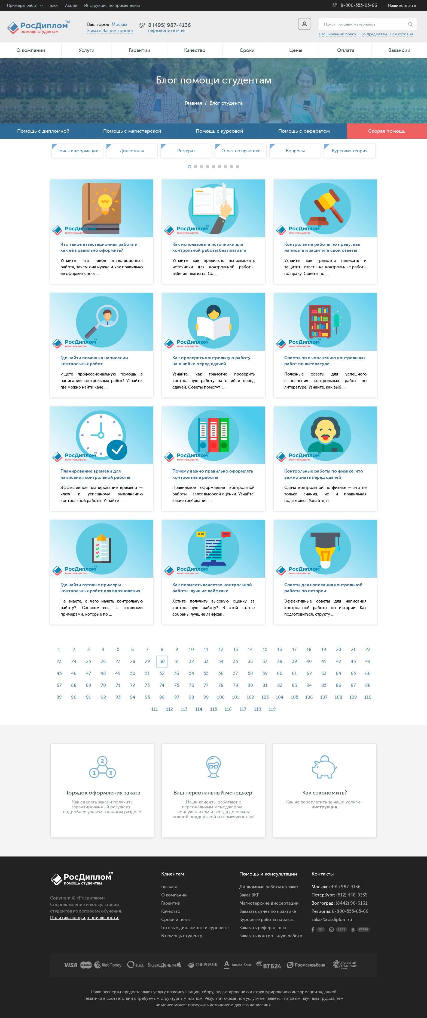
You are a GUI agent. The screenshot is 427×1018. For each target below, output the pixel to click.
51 (147, 673)
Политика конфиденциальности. (84, 917)
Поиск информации (77, 150)
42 (338, 661)
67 (59, 685)
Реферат (186, 150)
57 (235, 673)
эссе (283, 927)
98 (191, 697)
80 (250, 685)
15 (265, 649)
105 (294, 697)
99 (206, 697)
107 (324, 697)
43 (353, 661)
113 (184, 709)
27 (117, 661)
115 (213, 709)
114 (198, 709)
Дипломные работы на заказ (268, 886)
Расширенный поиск (337, 34)
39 (294, 661)
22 (367, 649)
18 (309, 649)
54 (191, 673)
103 (265, 697)
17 (294, 649)
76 (191, 685)
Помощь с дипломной (43, 131)
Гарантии (139, 50)
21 (353, 649)
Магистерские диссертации (269, 903)
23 (59, 661)
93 (118, 697)
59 (265, 673)
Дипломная (132, 150)
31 (177, 661)
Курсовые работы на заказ (266, 919)
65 (353, 673)
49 (118, 673)
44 (368, 661)
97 (176, 697)
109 (353, 697)
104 (279, 697)
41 (323, 661)
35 (235, 661)
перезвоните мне (166, 30)
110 (367, 697)
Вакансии (399, 50)
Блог (54, 5)
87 (353, 685)
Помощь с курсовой (219, 131)
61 (294, 673)
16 (279, 649)
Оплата (345, 50)
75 (176, 685)
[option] (77, 151)
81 (265, 685)
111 (154, 709)
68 (74, 685)
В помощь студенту (181, 935)
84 (309, 685)
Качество (194, 50)
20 (338, 649)
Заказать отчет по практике (267, 911)
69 (88, 685)
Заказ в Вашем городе (110, 30)
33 (206, 661)
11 (206, 649)
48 (103, 673)
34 (221, 661)
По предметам (374, 34)
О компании (30, 50)
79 (235, 685)
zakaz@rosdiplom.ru (332, 919)
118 (257, 709)
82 (279, 685)
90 (74, 697)
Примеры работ (22, 5)
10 (191, 649)
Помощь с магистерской (132, 131)
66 (368, 673)
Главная (193, 103)
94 (132, 697)
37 (265, 661)
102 (250, 697)
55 (206, 673)
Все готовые (401, 34)
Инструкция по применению (112, 5)
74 (162, 685)
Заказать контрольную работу (270, 935)
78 (221, 685)
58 (250, 673)
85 (324, 685)
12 (221, 649)
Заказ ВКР (249, 895)
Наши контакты (402, 6)
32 (191, 661)
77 (206, 685)
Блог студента (226, 103)
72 (132, 685)
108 (338, 697)
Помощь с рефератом (304, 131)
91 (88, 697)
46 (74, 673)
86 (338, 685)
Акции (71, 5)
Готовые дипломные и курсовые (195, 927)
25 (88, 661)
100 (221, 697)
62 (309, 673)
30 (162, 661)
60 (279, 673)
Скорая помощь (386, 131)
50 (132, 673)
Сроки (247, 50)
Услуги (86, 50)
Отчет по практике (240, 150)
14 (250, 649)
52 (162, 673)
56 (221, 673)
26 (103, 661)
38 (279, 661)
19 (323, 649)
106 (309, 697)
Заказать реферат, (258, 927)
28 (132, 661)
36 (250, 661)
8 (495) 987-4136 (169, 25)
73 (147, 685)
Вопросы (295, 150)
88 (368, 685)
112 (169, 709)
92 (103, 697)
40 (309, 661)
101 (235, 697)
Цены (295, 50)
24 (74, 661)
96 (162, 697)
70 (103, 685)
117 (243, 709)
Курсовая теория (349, 150)
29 (147, 661)
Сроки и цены (175, 919)
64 (338, 673)
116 (228, 709)
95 (147, 697)
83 (294, 685)
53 (176, 673)
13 (235, 649)
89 (59, 697)
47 (88, 673)
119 (272, 709)
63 (324, 673)
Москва (119, 24)
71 (118, 685)
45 (59, 673)
